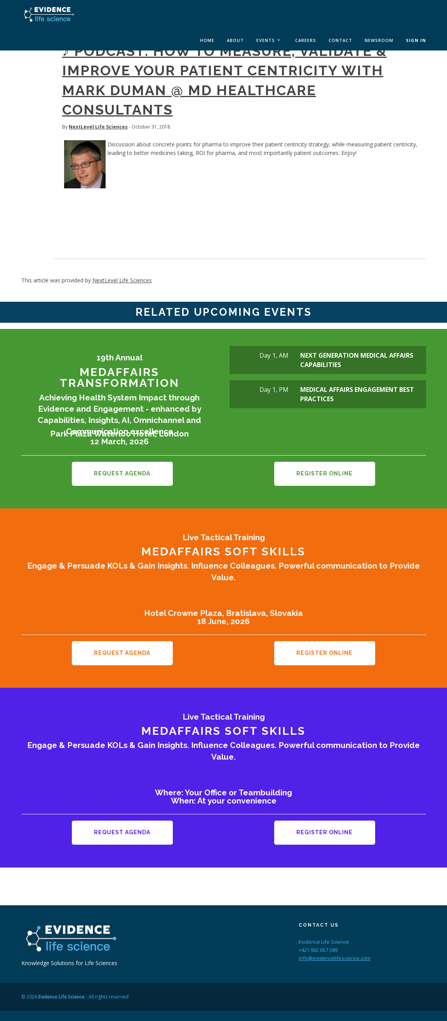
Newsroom (379, 40)
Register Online (324, 473)
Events (265, 40)
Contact (340, 40)
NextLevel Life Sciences (98, 126)
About (235, 40)
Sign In (416, 40)
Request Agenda (122, 473)
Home (207, 40)
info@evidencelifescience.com (334, 948)
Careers (305, 40)
